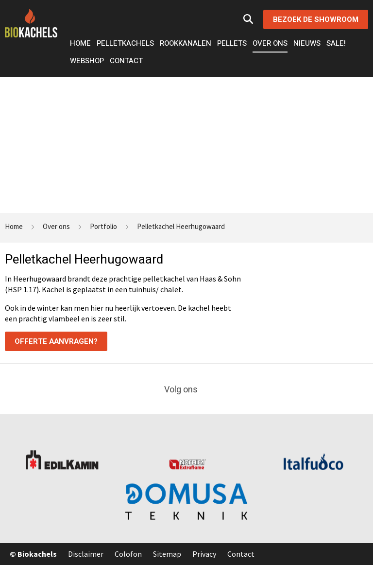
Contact (126, 60)
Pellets (232, 43)
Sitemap (167, 554)
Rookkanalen (185, 43)
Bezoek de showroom (315, 19)
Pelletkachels (125, 43)
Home (80, 43)
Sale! (336, 43)
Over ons (270, 43)
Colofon (128, 554)
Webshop (87, 60)
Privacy (204, 554)
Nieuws (307, 43)
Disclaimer (85, 554)
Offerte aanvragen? (56, 341)
